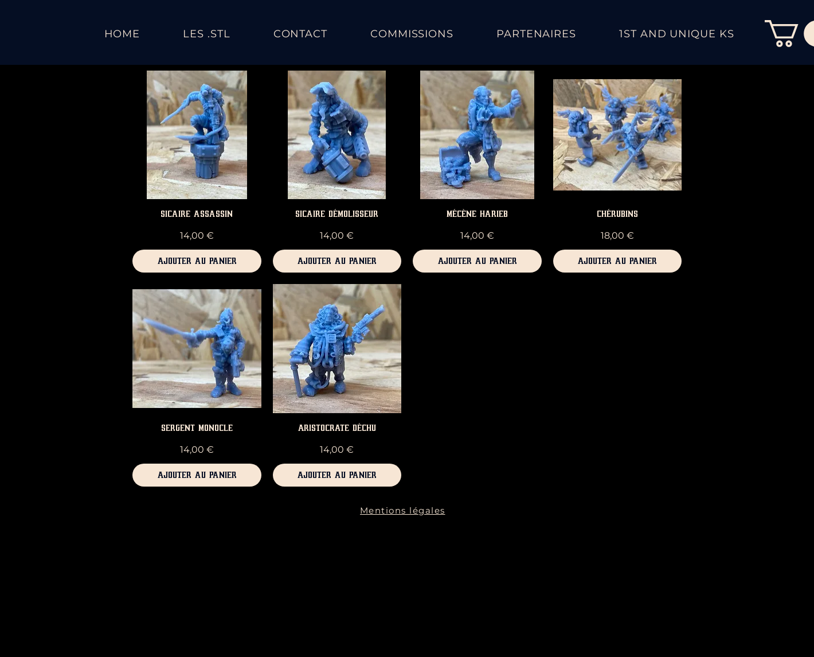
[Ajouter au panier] (196, 261)
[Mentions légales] (403, 510)
